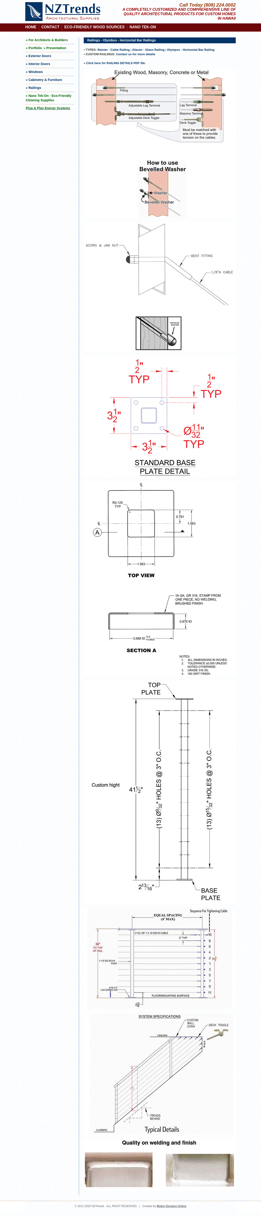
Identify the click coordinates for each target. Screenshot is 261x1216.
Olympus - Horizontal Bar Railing (190, 49)
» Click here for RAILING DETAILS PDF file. (115, 63)
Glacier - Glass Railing (148, 49)
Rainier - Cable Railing (114, 49)
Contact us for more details (135, 54)
